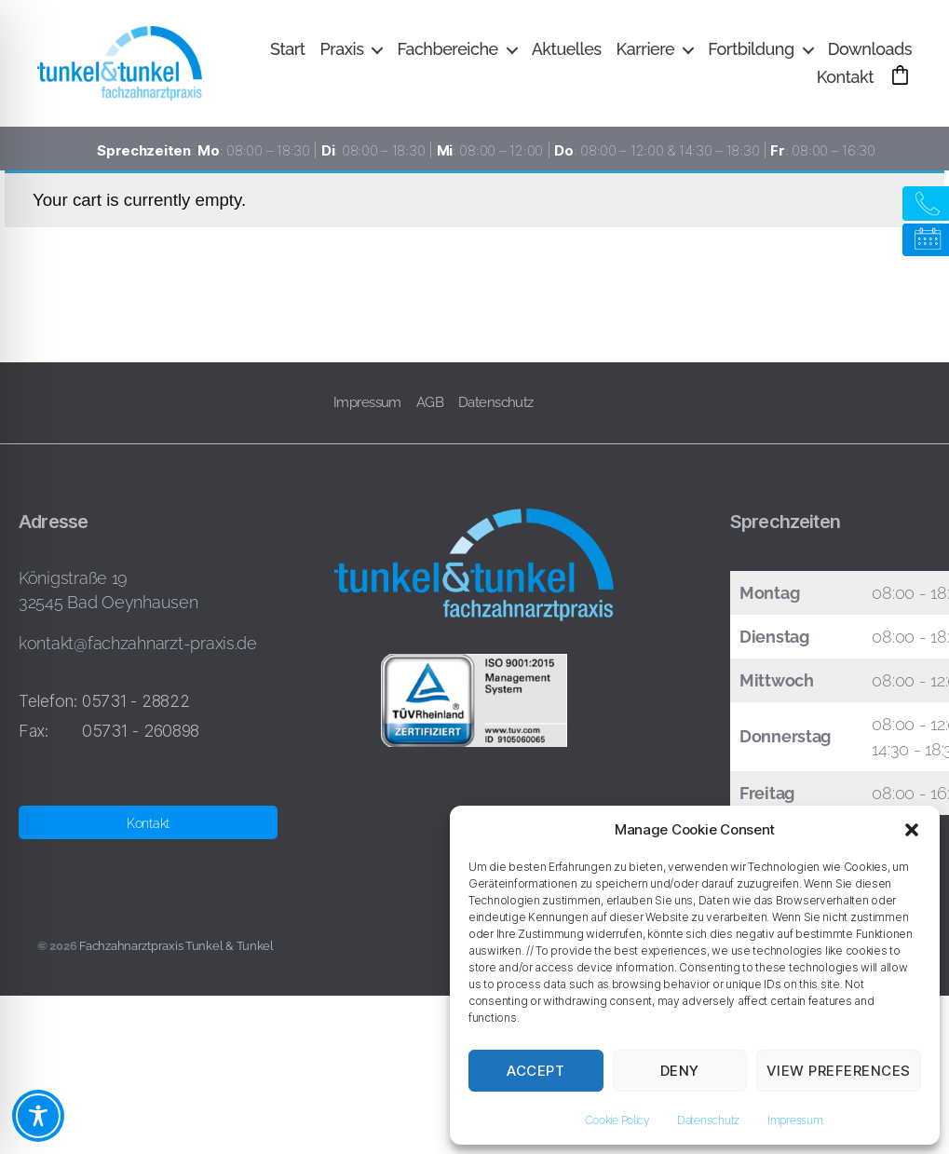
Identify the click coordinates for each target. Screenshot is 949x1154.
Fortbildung (751, 53)
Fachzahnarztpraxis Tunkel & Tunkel (176, 955)
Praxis (342, 53)
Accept (535, 1070)
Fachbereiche (447, 53)
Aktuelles (567, 53)
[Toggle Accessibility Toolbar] (38, 1116)
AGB (429, 411)
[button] (911, 830)
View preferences (838, 1070)
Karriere (646, 53)
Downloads (870, 53)
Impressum (795, 1120)
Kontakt (845, 81)
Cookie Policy (617, 1120)
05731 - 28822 (136, 710)
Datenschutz (708, 1120)
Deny (679, 1070)
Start (287, 53)
